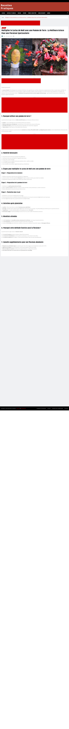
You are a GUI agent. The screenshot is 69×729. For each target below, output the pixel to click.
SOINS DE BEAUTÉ (41, 13)
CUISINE (24, 13)
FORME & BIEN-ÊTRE (32, 13)
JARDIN (48, 13)
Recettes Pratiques (7, 7)
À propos (66, 408)
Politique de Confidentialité (57, 408)
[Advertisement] (20, 23)
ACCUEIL (3, 13)
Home (3, 17)
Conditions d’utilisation (41, 408)
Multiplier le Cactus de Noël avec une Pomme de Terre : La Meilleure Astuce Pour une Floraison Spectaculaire (26, 17)
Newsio (18, 408)
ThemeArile (23, 408)
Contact (49, 408)
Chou (4, 36)
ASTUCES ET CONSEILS (11, 13)
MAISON (19, 13)
